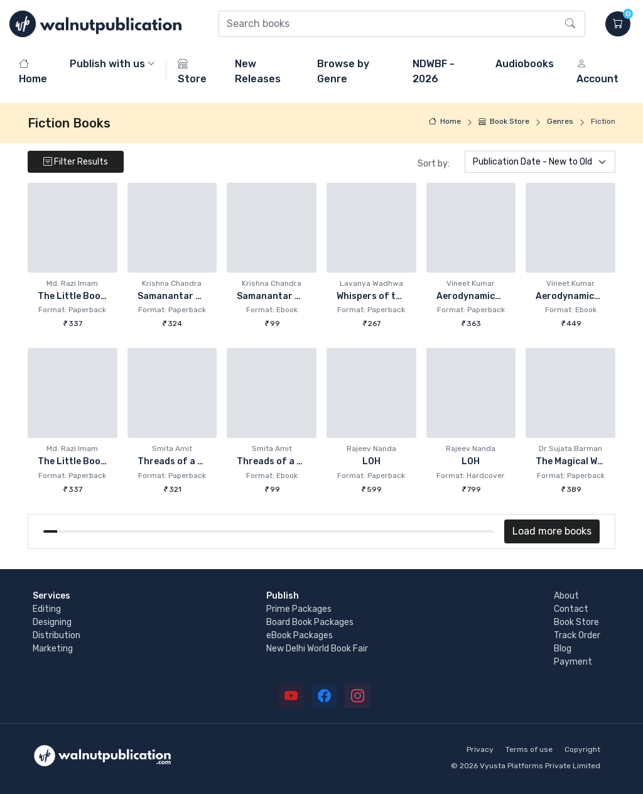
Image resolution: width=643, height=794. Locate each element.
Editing (47, 609)
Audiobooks (524, 64)
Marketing (53, 648)
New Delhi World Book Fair (317, 648)
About (566, 595)
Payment (573, 661)
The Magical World (575, 461)
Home (33, 71)
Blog (562, 648)
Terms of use (529, 749)
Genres (560, 121)
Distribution (56, 635)
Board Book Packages (310, 622)
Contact (571, 609)
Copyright (582, 749)
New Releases (258, 71)
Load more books (552, 531)
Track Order (577, 635)
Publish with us (107, 64)
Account (597, 71)
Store (192, 71)
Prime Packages (299, 609)
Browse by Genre (343, 71)
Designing (52, 622)
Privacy (480, 749)
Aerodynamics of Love (486, 296)
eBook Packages (299, 635)
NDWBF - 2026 (434, 71)
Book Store (503, 121)
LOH (371, 461)
